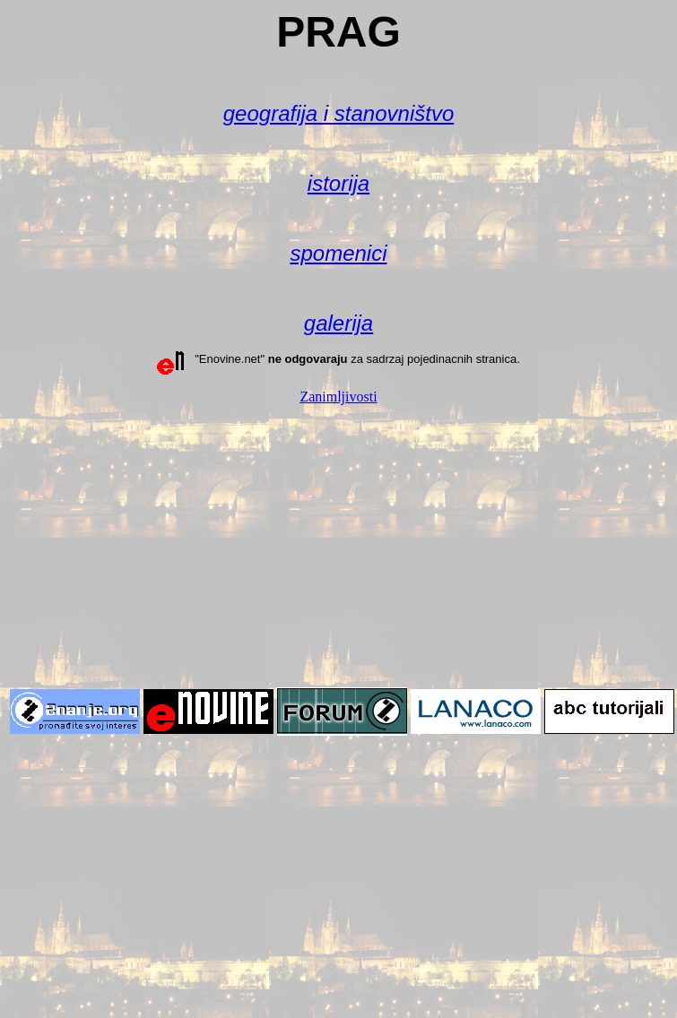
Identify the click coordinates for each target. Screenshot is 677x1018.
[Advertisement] (339, 544)
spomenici (338, 253)
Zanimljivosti (338, 396)
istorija (338, 183)
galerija (338, 323)
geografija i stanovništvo (338, 113)
